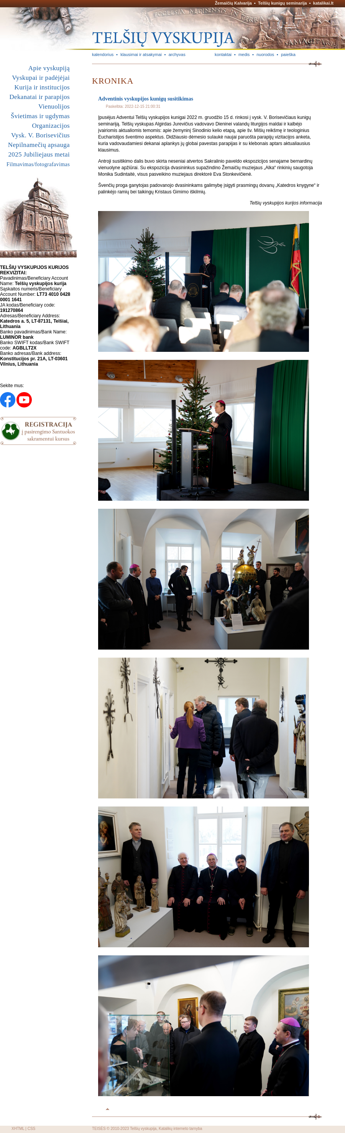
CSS (32, 1128)
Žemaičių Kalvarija (233, 3)
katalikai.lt (323, 3)
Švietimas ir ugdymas (40, 116)
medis (244, 54)
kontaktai (223, 54)
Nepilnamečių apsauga (39, 144)
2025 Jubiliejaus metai (39, 154)
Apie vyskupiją (49, 68)
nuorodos (265, 54)
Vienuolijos (54, 106)
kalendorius (102, 54)
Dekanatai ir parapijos (39, 97)
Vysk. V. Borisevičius (40, 135)
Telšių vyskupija (143, 1128)
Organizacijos (51, 125)
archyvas (177, 54)
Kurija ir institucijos (42, 87)
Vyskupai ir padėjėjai (41, 77)
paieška (288, 54)
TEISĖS (99, 1128)
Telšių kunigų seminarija (282, 3)
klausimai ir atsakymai (141, 54)
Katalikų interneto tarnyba (180, 1128)
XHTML (18, 1128)
